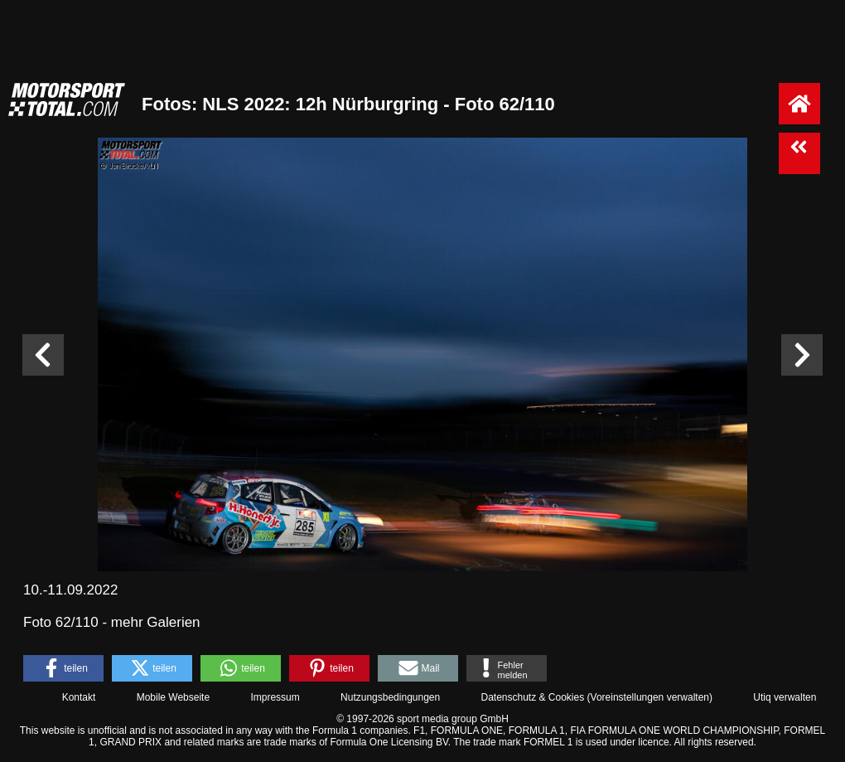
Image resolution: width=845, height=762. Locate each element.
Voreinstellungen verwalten (650, 697)
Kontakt (79, 697)
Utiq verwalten (784, 697)
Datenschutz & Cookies (532, 697)
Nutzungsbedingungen (390, 697)
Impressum (274, 697)
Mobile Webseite (173, 697)
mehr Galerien (155, 622)
